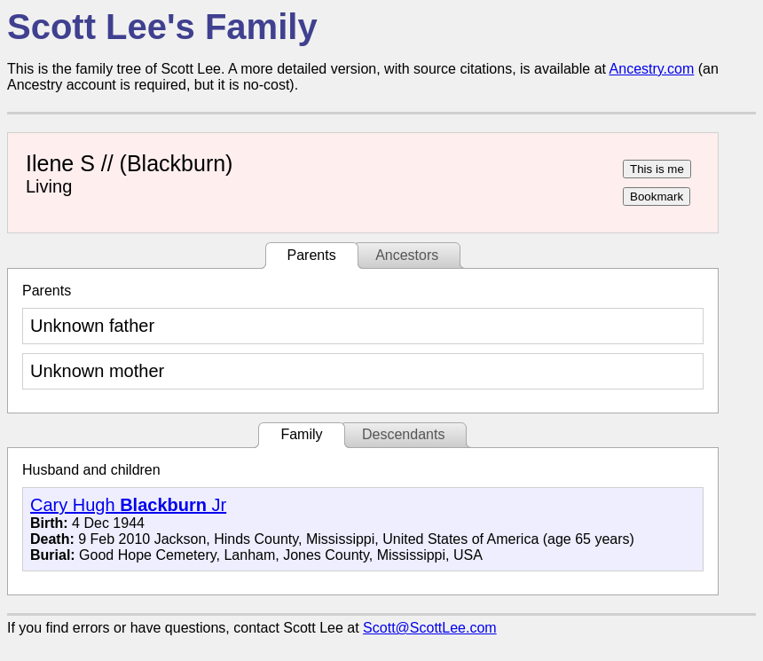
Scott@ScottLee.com (430, 627)
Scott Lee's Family (162, 26)
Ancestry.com (652, 68)
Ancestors (406, 255)
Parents (311, 255)
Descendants (403, 434)
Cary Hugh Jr (128, 505)
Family (301, 434)
